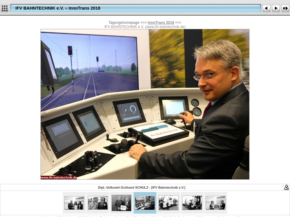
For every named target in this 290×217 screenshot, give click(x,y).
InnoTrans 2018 (84, 8)
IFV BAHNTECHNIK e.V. (39, 8)
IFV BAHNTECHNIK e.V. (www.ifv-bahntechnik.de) (145, 27)
